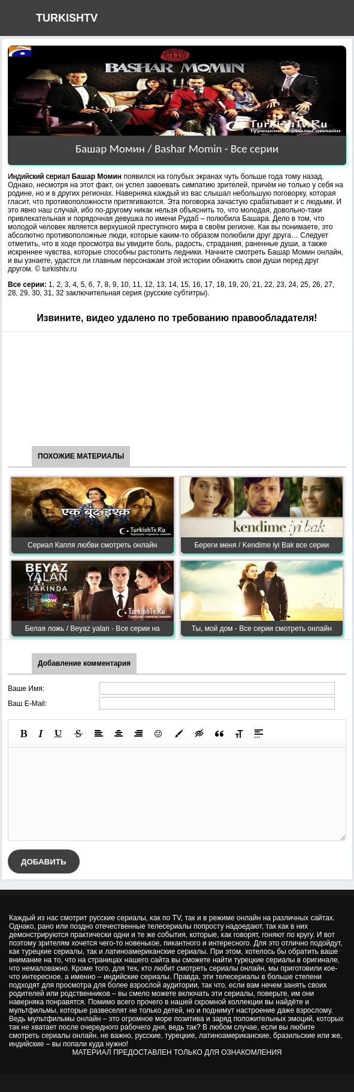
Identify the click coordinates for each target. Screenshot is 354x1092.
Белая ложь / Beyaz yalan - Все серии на (92, 628)
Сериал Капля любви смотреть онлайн (93, 545)
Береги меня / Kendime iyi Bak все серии (261, 545)
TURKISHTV (67, 18)
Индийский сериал (38, 176)
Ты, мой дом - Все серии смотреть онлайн (262, 628)
